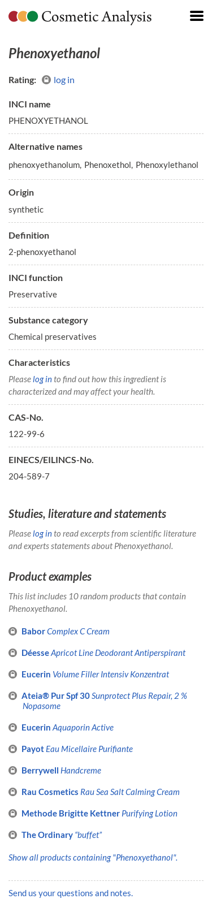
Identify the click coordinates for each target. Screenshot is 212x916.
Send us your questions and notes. (70, 893)
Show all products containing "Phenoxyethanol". (93, 857)
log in (58, 80)
